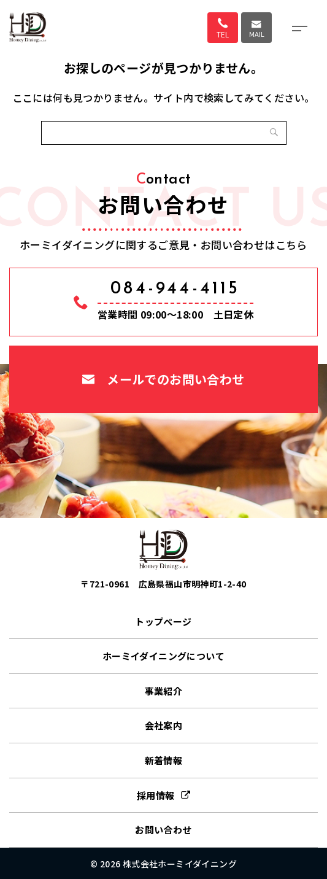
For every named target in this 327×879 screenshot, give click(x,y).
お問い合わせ (163, 829)
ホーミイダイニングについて (163, 655)
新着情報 (164, 760)
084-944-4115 (175, 289)
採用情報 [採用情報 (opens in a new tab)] (156, 795)
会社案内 (164, 725)
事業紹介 (164, 690)
